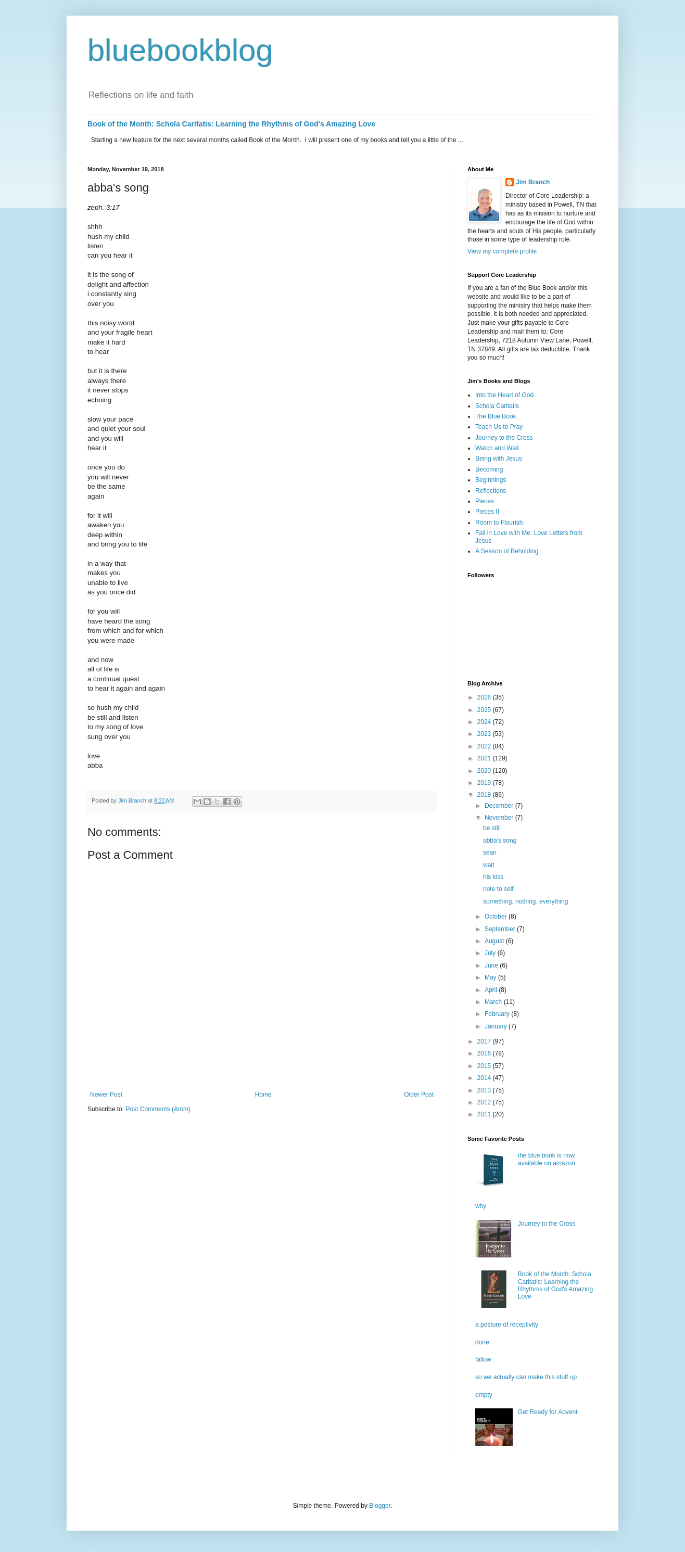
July (491, 953)
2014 (485, 1078)
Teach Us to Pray (499, 426)
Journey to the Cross (504, 437)
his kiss (493, 877)
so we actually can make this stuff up (526, 1377)
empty (483, 1394)
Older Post (419, 1094)
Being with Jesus (498, 458)
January (497, 1026)
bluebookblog (180, 50)
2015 (485, 1066)
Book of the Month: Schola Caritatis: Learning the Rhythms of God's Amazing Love (231, 124)
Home (263, 1094)
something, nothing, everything (525, 901)
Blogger (379, 1505)
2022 (485, 746)
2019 (485, 782)
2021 (485, 758)
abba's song (499, 840)
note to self (498, 889)
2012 (485, 1102)
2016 (485, 1053)
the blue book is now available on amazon (546, 1159)
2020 (485, 770)
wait (488, 865)
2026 (485, 697)
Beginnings (490, 480)
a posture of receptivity (506, 1324)
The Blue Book (495, 416)
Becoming (489, 469)
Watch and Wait (497, 448)
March (494, 1002)
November (500, 817)
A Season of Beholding (506, 551)
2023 (485, 733)
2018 (485, 794)
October (497, 916)
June (492, 965)
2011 (485, 1114)
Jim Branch (533, 182)
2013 (485, 1090)
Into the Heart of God (504, 395)
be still (492, 828)
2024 (485, 722)
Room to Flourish (499, 522)
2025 (485, 710)
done (482, 1342)
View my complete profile (502, 251)
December (500, 805)
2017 (485, 1041)
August (495, 941)
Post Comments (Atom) (158, 1109)
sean (490, 852)
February (498, 1013)
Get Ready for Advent (548, 1412)
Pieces (484, 501)
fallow (483, 1359)
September (501, 929)
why (480, 1206)
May (491, 977)
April (492, 990)
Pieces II (487, 511)
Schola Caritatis (497, 406)
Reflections (490, 490)
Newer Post (106, 1094)
